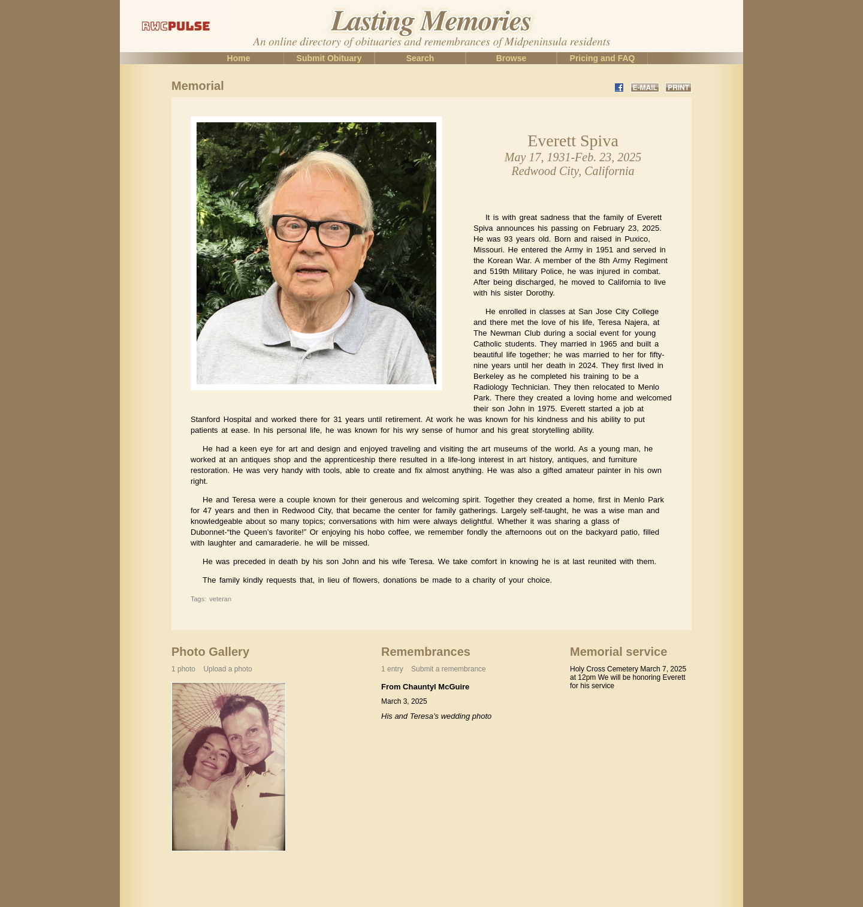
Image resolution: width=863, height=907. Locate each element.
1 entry (433, 669)
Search (420, 58)
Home (239, 58)
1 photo (211, 669)
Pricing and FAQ (602, 58)
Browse (511, 58)
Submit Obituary (329, 58)
